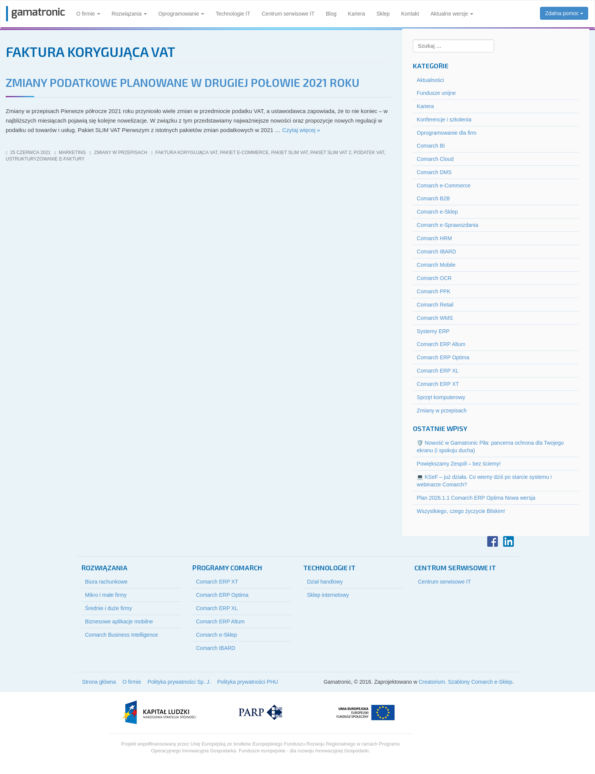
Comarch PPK (433, 291)
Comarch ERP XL (437, 371)
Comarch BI (431, 146)
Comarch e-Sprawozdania (447, 225)
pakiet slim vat (289, 152)
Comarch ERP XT (438, 384)
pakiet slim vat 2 (330, 152)
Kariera (356, 14)
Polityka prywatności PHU (247, 682)
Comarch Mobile (436, 265)
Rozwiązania (129, 14)
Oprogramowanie (181, 14)
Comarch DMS (434, 172)
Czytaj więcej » (301, 130)
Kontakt (410, 14)
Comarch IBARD (436, 252)
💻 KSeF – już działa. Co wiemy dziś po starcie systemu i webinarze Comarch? (484, 481)
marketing (72, 152)
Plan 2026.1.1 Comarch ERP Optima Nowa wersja (476, 498)
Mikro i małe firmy (106, 595)
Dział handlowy (325, 582)
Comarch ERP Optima (443, 357)
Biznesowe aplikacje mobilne (119, 621)
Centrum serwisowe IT (288, 14)
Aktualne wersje (451, 14)
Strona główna (99, 682)
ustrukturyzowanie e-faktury (45, 159)
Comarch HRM (434, 238)
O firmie (88, 14)
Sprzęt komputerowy (441, 397)
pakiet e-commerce (244, 152)
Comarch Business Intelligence (121, 635)
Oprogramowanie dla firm (446, 133)
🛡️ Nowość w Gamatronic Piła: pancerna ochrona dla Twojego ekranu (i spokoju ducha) (490, 446)
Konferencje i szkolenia (444, 119)
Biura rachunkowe (106, 582)
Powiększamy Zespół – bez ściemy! (459, 464)
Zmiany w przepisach (120, 152)
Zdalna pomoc (564, 13)
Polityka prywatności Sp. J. (179, 682)
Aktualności (430, 80)
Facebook (492, 541)
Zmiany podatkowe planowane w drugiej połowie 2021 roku (182, 82)
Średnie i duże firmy (108, 608)
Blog (331, 14)
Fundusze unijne (436, 93)
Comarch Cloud (435, 159)
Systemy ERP (433, 331)
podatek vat (369, 152)
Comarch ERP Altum (441, 344)
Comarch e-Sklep (437, 212)
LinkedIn (508, 541)
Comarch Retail (435, 305)
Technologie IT (233, 14)
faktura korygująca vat (186, 152)
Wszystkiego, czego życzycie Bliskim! (461, 511)
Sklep (383, 14)
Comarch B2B (433, 198)
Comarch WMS (435, 318)
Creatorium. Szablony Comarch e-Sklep (465, 682)
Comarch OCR (434, 278)
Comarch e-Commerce (444, 185)
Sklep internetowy (328, 595)
